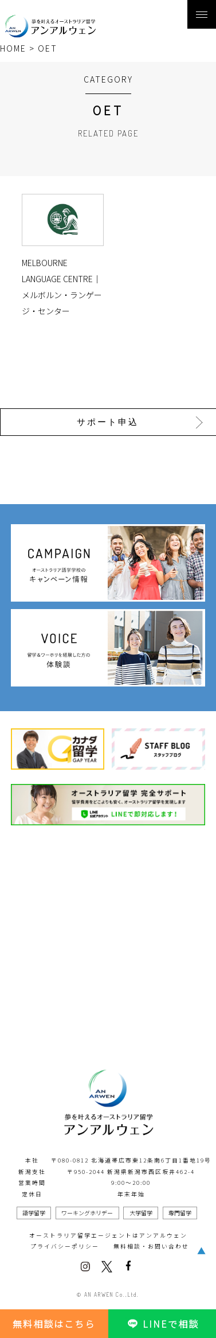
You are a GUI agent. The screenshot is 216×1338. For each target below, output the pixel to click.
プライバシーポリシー (64, 1246)
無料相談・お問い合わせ (151, 1246)
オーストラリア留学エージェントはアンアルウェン (108, 1235)
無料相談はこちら (54, 1324)
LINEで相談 (162, 1324)
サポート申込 (108, 421)
